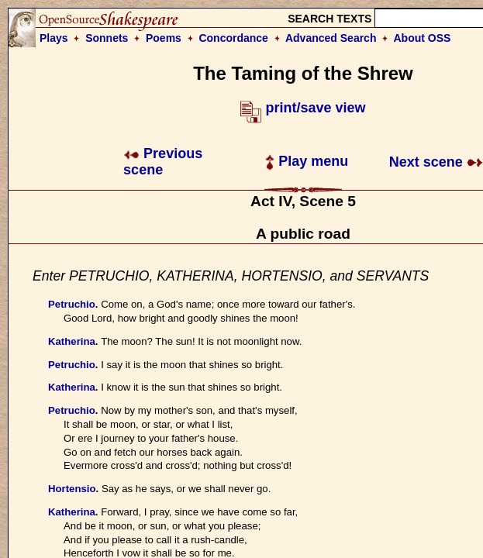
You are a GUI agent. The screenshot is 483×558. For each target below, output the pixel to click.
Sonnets (106, 38)
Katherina (71, 341)
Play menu (306, 161)
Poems (163, 38)
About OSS (422, 38)
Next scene (436, 162)
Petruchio (71, 304)
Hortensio (72, 488)
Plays (54, 38)
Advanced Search (331, 38)
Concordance (232, 38)
